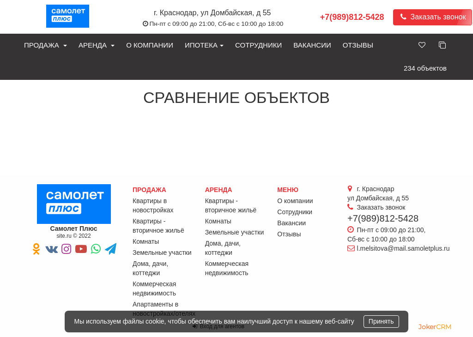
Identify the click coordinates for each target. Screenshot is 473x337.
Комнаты (146, 241)
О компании (149, 45)
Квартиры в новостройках (153, 205)
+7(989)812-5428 (352, 17)
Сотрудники (258, 45)
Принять (381, 321)
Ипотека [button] (204, 45)
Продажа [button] (45, 45)
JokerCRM (434, 327)
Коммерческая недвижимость (154, 288)
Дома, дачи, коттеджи (150, 268)
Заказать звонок (432, 17)
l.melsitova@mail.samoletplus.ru (403, 248)
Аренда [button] (97, 45)
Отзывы (358, 45)
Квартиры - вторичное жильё (158, 225)
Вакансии (312, 45)
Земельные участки (162, 252)
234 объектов (425, 68)
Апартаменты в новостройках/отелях (164, 309)
